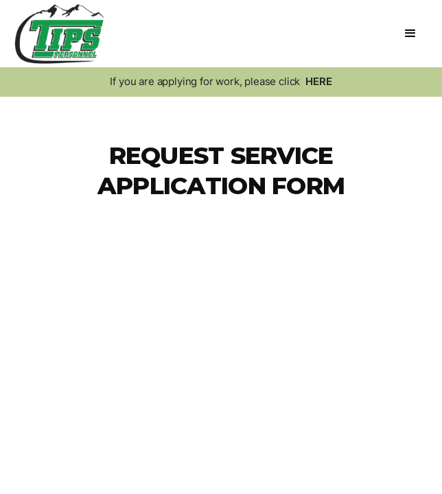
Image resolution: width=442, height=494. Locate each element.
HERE (318, 81)
